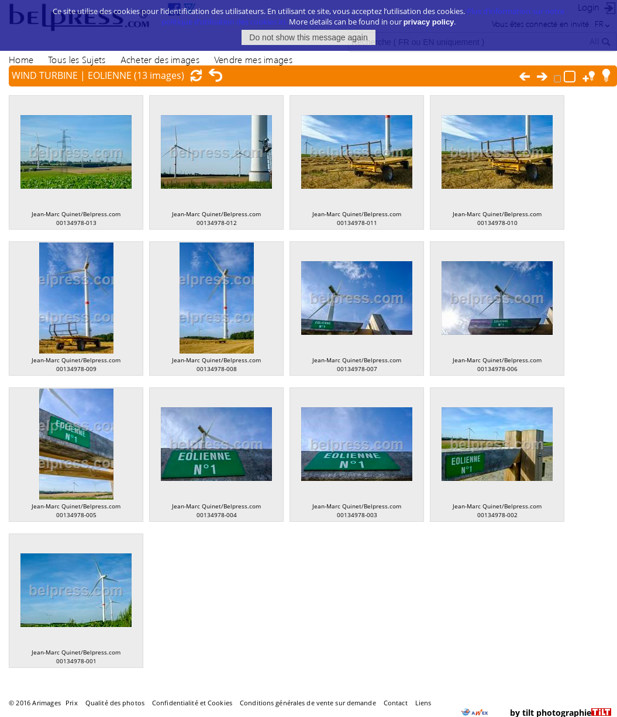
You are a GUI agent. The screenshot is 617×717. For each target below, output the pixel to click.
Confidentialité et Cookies (192, 702)
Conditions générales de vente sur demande (308, 702)
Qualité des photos (114, 702)
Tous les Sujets (76, 59)
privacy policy (429, 15)
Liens (423, 702)
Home (21, 59)
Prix (71, 702)
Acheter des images (159, 59)
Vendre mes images (253, 59)
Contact (396, 702)
